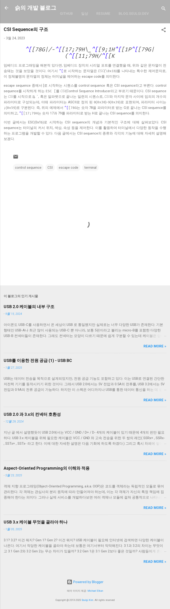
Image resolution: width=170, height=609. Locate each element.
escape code (68, 167)
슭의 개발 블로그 (35, 8)
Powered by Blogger (85, 582)
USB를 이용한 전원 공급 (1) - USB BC (38, 360)
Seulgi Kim (87, 600)
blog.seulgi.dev (134, 14)
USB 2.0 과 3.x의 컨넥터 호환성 (32, 414)
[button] (163, 30)
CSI (50, 167)
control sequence (28, 167)
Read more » (155, 346)
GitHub (66, 14)
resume (103, 14)
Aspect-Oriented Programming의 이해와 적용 (47, 468)
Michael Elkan (95, 590)
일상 (84, 14)
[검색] (163, 9)
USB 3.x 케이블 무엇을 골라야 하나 (35, 522)
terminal (90, 167)
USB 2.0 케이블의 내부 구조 (29, 306)
